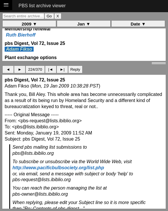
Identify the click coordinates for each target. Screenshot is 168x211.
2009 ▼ (29, 23)
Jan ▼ (83, 23)
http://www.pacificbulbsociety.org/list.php (58, 167)
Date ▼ (138, 23)
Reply (75, 69)
